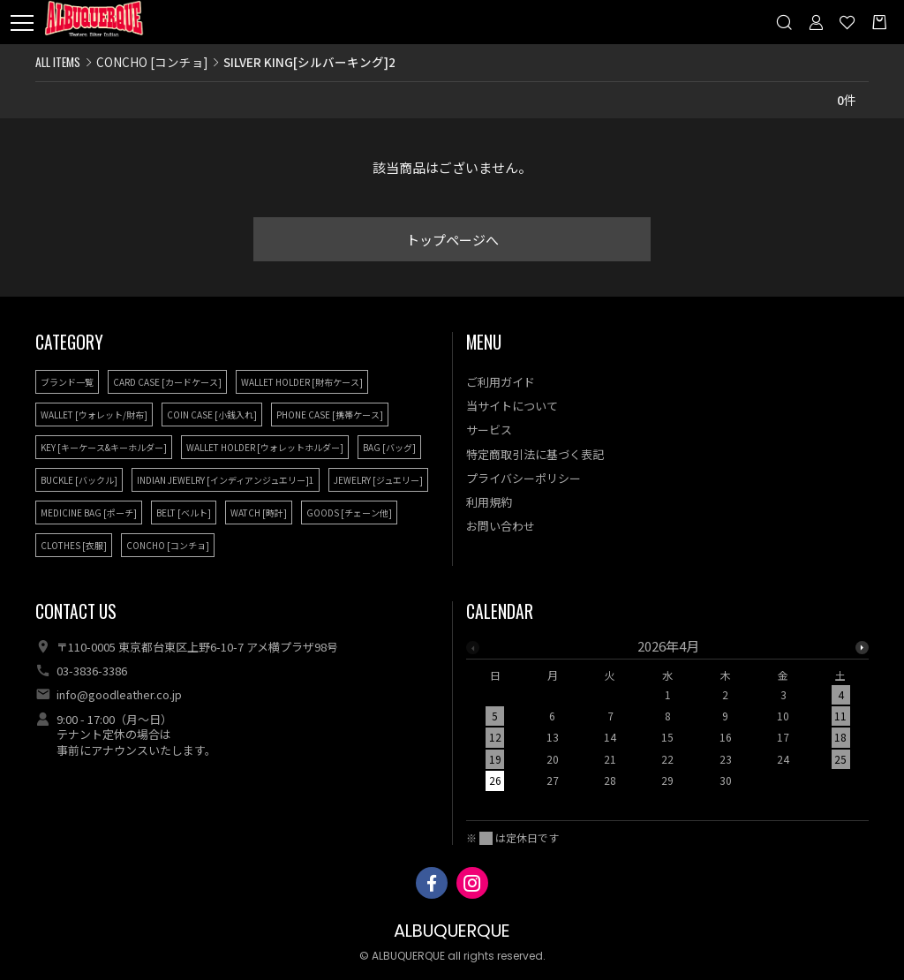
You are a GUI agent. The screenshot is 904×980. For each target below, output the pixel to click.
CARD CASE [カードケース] (167, 381)
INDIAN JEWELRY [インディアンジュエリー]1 (225, 479)
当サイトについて (512, 405)
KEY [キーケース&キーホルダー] (104, 447)
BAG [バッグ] (389, 447)
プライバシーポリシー (523, 478)
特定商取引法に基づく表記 (535, 454)
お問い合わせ (500, 525)
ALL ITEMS (57, 62)
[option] (668, 718)
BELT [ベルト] (183, 512)
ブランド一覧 (67, 381)
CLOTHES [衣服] (74, 545)
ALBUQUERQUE (452, 931)
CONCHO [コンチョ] (151, 62)
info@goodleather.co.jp (119, 694)
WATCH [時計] (258, 512)
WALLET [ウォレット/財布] (94, 414)
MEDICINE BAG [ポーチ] (89, 512)
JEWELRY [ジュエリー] (378, 479)
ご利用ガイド (500, 381)
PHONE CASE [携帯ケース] (329, 414)
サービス (489, 429)
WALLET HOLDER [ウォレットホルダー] (264, 447)
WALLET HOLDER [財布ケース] (302, 381)
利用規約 (489, 502)
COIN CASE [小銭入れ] (212, 414)
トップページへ (452, 239)
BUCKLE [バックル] (79, 479)
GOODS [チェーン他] (349, 512)
